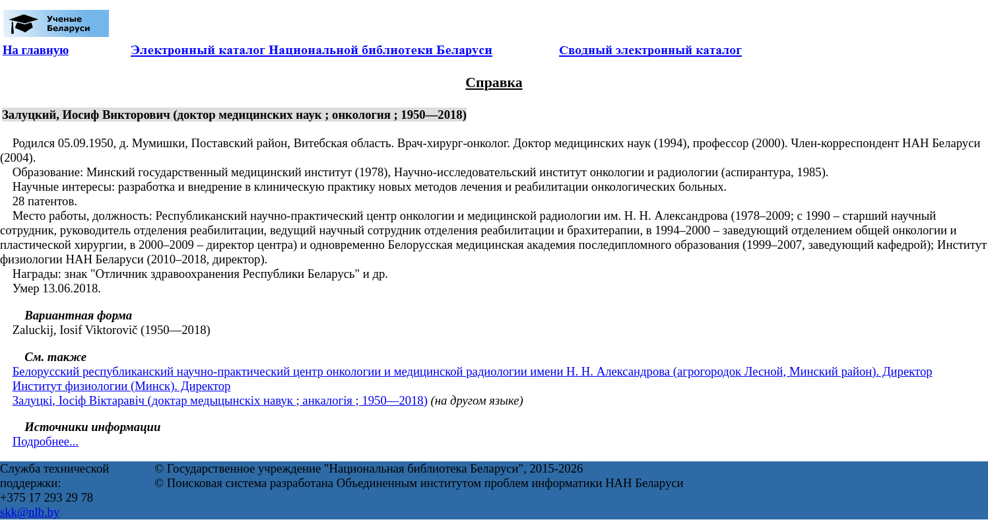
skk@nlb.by (29, 512)
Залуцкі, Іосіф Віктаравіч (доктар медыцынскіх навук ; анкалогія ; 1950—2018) (220, 400)
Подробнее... (46, 441)
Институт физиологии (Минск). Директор (122, 386)
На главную (36, 50)
